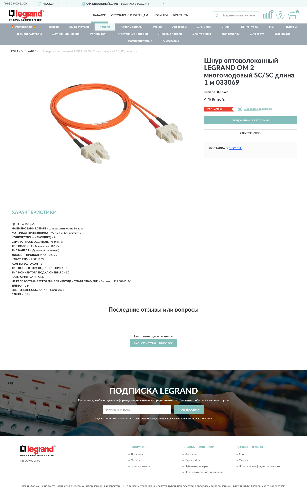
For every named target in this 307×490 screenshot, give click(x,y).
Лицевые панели (170, 33)
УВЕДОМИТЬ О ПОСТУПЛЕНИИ (250, 120)
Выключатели (79, 26)
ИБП (272, 26)
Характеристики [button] (250, 133)
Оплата (135, 460)
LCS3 (26, 294)
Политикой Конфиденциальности (152, 418)
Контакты (181, 15)
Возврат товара (140, 466)
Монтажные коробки (133, 33)
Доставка (137, 454)
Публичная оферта (197, 466)
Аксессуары (171, 41)
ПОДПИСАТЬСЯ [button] (189, 409)
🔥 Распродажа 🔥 (23, 26)
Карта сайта (192, 460)
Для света (257, 33)
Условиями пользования (186, 418)
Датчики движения (65, 33)
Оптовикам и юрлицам (129, 15)
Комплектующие (140, 41)
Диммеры (204, 26)
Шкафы (291, 26)
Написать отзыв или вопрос (153, 343)
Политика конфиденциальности (259, 466)
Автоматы (179, 26)
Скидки (243, 460)
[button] (280, 15)
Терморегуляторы (29, 33)
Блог (242, 454)
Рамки (157, 26)
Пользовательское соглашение (204, 472)
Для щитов (283, 33)
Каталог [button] (99, 15)
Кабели (104, 26)
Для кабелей (231, 33)
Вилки (226, 26)
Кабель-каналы (131, 26)
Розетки (53, 26)
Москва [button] (235, 148)
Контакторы (249, 26)
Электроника (201, 33)
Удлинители (98, 33)
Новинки (161, 15)
